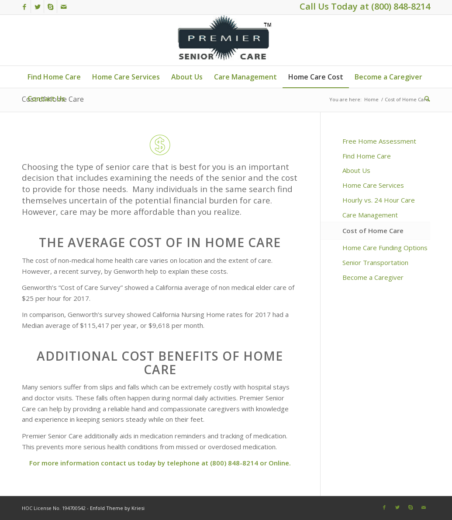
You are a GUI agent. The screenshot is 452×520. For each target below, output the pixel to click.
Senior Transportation (375, 262)
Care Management (370, 214)
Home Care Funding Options (385, 247)
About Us (356, 170)
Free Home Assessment (379, 141)
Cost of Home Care (373, 230)
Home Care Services (373, 185)
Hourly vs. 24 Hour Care (378, 200)
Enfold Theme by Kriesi (117, 508)
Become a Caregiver (373, 277)
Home (371, 99)
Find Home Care (366, 156)
